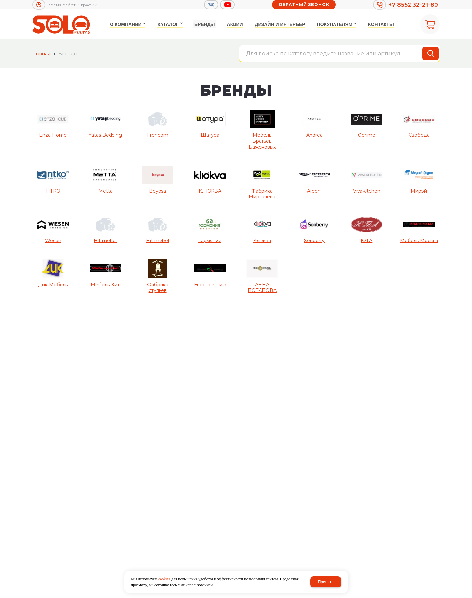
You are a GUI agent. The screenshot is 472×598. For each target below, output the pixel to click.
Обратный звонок (304, 4)
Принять (326, 582)
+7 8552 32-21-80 (413, 4)
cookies (164, 579)
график (89, 4)
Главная (41, 54)
